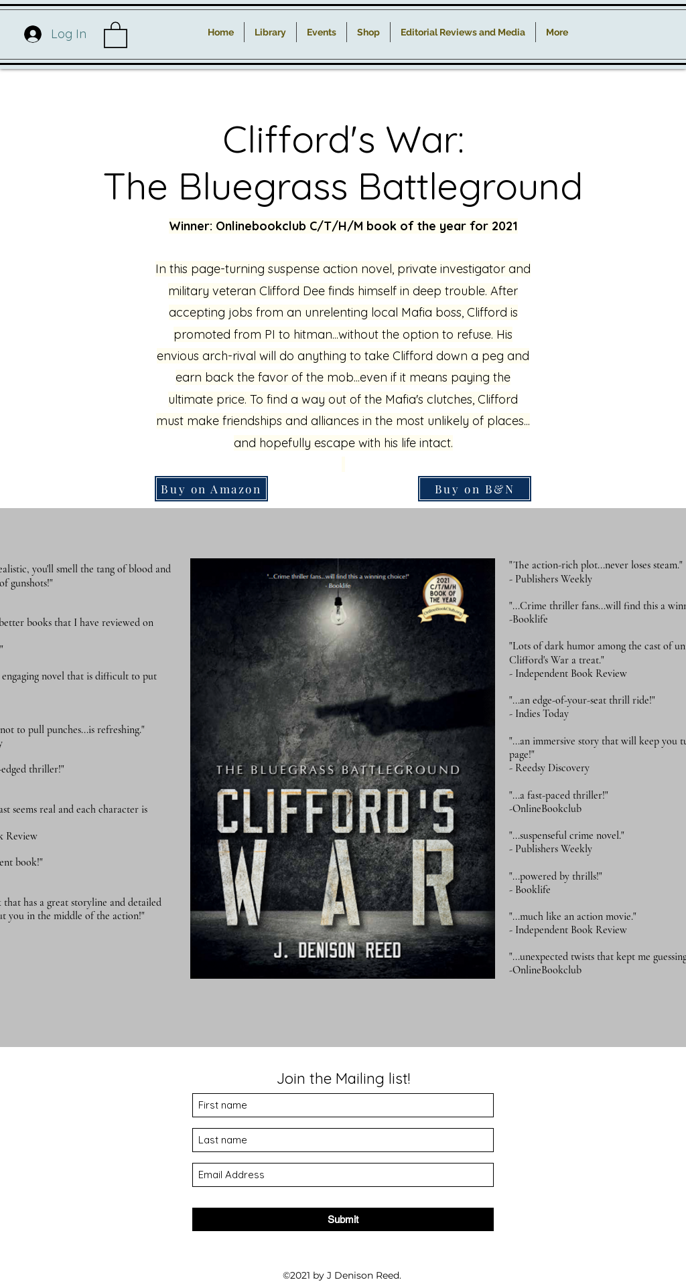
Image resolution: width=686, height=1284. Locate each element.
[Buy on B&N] (474, 488)
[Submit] (343, 1219)
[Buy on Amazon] (211, 488)
